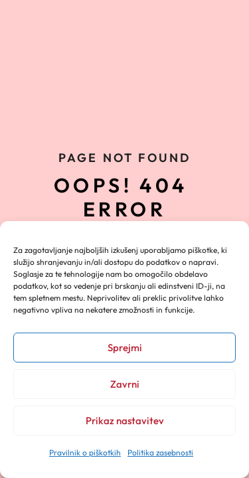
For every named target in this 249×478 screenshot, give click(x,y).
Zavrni (124, 384)
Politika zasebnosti (160, 452)
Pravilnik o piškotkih (85, 452)
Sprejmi (125, 347)
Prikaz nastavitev (125, 420)
